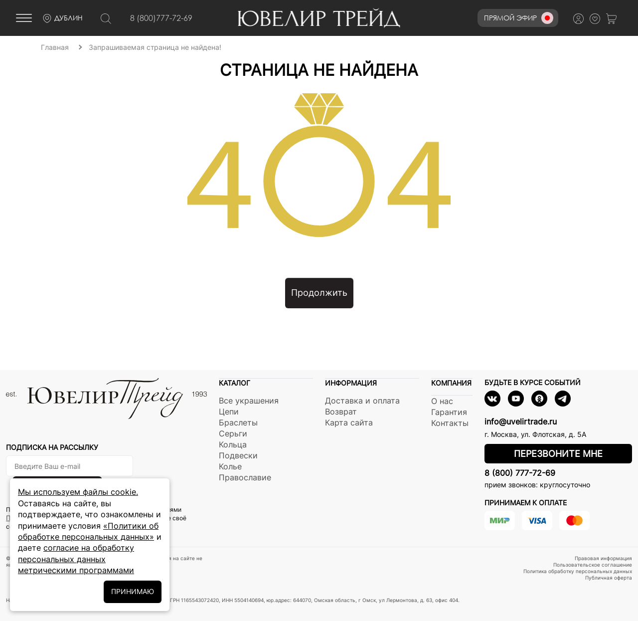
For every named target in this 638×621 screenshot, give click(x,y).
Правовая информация (603, 558)
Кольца (233, 444)
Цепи (229, 411)
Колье (230, 466)
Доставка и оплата (362, 401)
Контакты (450, 423)
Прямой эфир (518, 18)
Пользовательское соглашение (592, 565)
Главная (55, 47)
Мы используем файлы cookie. (78, 492)
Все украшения (249, 401)
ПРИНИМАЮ (132, 591)
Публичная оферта (608, 578)
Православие (245, 477)
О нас (442, 401)
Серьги (233, 433)
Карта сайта (349, 422)
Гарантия (449, 412)
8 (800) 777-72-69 (519, 473)
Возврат (341, 411)
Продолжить (319, 292)
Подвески (238, 455)
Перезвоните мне (558, 453)
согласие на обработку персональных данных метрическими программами (76, 559)
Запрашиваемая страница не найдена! (155, 47)
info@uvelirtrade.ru (520, 421)
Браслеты (238, 422)
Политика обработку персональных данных (577, 571)
